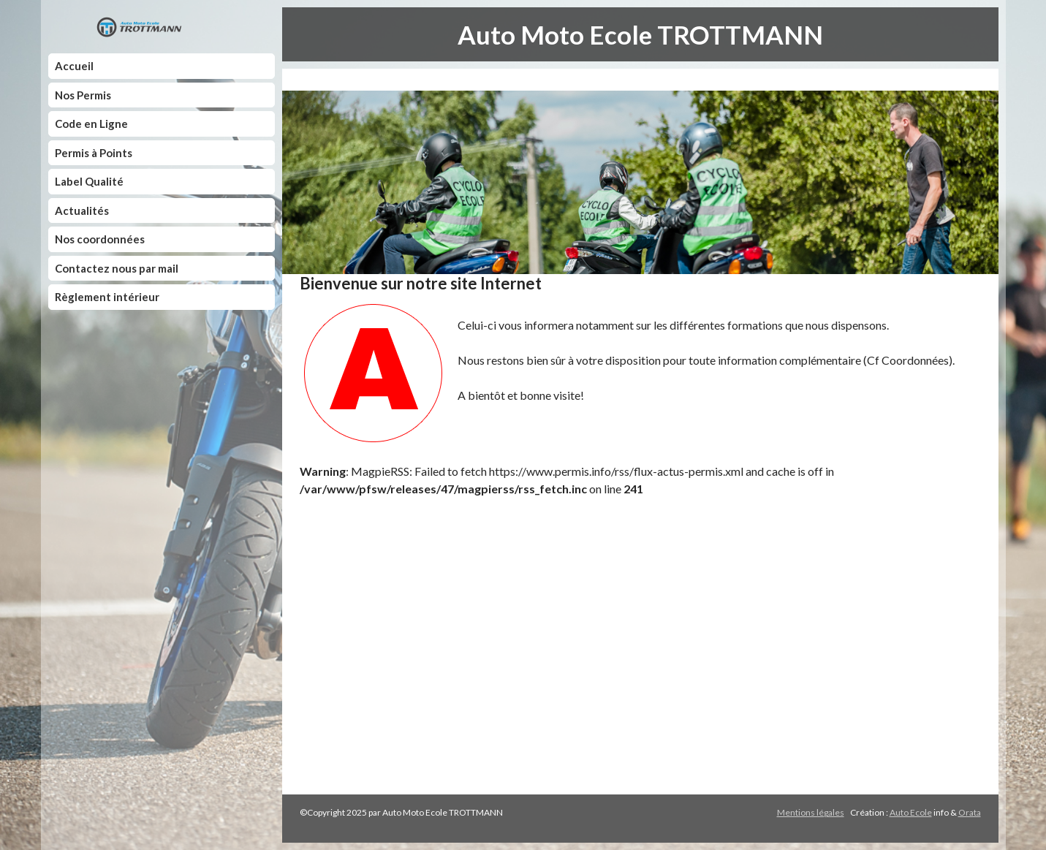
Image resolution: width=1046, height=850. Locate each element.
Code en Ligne (91, 123)
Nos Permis (83, 95)
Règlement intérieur (107, 296)
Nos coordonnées (100, 239)
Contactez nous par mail (116, 268)
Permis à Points (93, 152)
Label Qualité (89, 181)
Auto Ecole (911, 812)
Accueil (74, 65)
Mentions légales (810, 812)
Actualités (82, 210)
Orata (969, 812)
